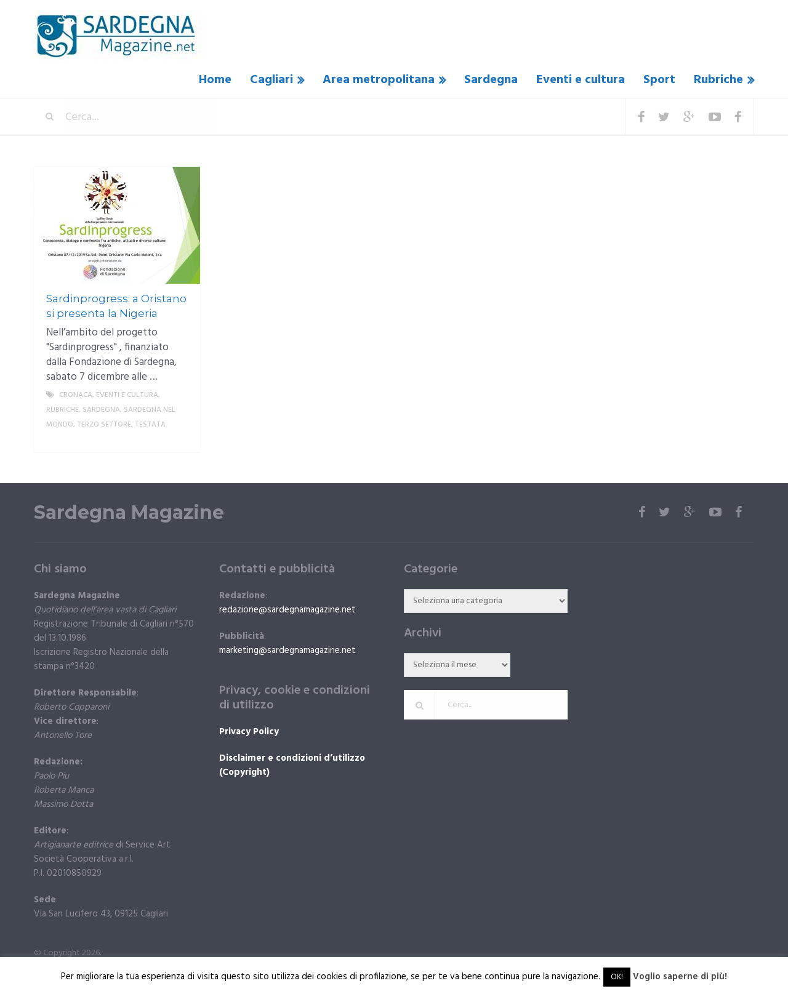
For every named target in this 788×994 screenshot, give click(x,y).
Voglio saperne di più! (680, 976)
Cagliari (271, 80)
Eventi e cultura (580, 80)
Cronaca (75, 395)
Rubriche (718, 80)
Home (215, 80)
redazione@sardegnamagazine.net (287, 610)
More (180, 439)
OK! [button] (617, 977)
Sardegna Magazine (129, 513)
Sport (659, 80)
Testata (150, 425)
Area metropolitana (379, 80)
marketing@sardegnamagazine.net (287, 650)
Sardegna (491, 80)
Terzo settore (104, 425)
